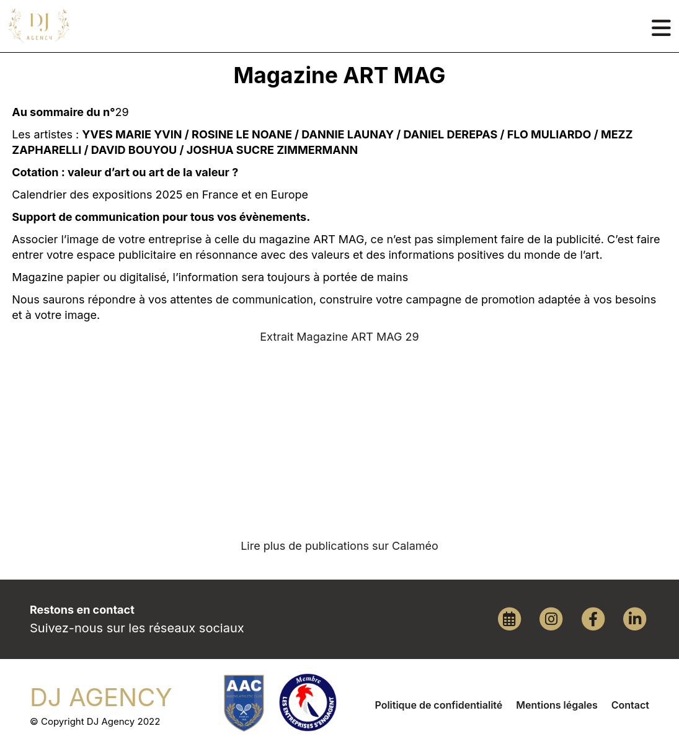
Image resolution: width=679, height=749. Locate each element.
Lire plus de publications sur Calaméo (339, 545)
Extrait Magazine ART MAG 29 (339, 336)
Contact (630, 705)
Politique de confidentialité (438, 705)
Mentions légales (556, 705)
